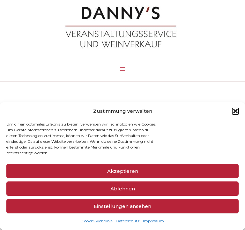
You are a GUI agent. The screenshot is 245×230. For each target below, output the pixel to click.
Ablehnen (122, 189)
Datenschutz (128, 220)
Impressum (153, 220)
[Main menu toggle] (122, 69)
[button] (235, 111)
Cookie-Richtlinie (97, 220)
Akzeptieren (122, 171)
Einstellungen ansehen (122, 206)
